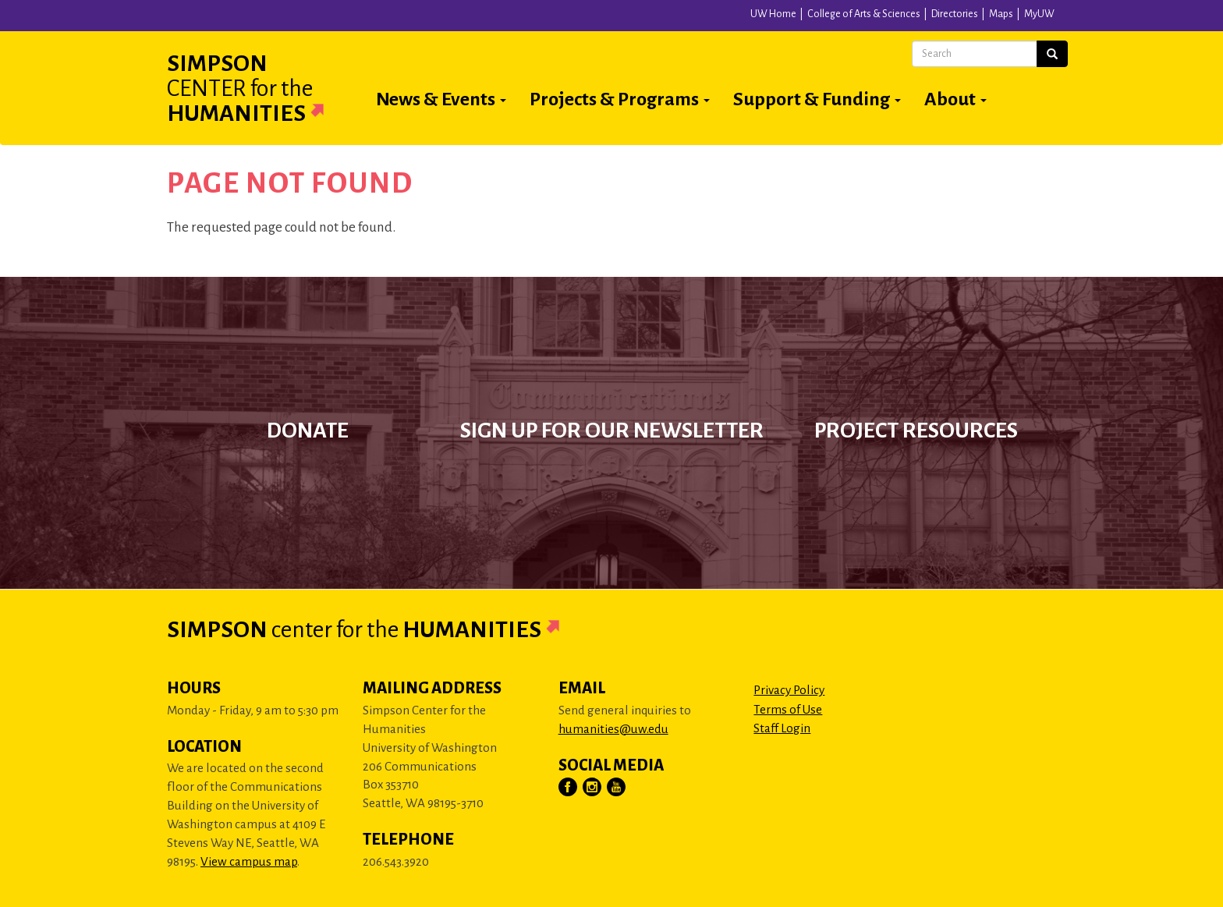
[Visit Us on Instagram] (593, 788)
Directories (954, 14)
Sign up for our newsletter (612, 430)
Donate (308, 430)
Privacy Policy (788, 689)
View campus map (248, 861)
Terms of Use (787, 709)
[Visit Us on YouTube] (617, 788)
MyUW (1039, 14)
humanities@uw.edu (613, 728)
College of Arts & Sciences (863, 14)
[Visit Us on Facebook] (568, 788)
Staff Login (781, 728)
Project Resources (916, 430)
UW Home (773, 14)
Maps (1001, 14)
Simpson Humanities (264, 88)
